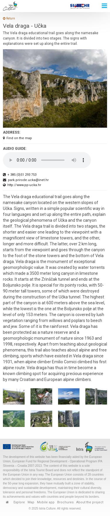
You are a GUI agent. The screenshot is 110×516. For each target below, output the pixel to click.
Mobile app (46, 502)
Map (31, 502)
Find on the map (17, 138)
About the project (89, 502)
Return (9, 18)
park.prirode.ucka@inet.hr (26, 180)
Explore (19, 502)
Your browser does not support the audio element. (47, 160)
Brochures (65, 502)
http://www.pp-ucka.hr (22, 185)
